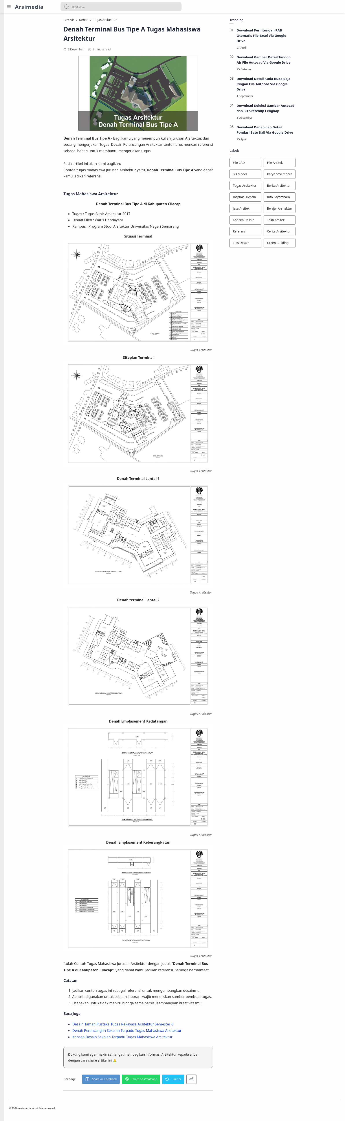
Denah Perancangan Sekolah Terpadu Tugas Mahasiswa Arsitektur (152, 1031)
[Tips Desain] (271, 244)
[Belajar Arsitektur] (305, 209)
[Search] (121, 6)
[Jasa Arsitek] (271, 209)
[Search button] (66, 6)
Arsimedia (29, 6)
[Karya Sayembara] (305, 175)
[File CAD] (271, 164)
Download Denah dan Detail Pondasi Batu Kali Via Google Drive (290, 131)
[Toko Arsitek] (305, 221)
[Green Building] (305, 244)
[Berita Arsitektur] (305, 187)
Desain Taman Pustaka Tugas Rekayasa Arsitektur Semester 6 (148, 1025)
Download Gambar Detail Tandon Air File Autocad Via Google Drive (289, 61)
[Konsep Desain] (271, 221)
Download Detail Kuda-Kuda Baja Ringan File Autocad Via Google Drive (289, 85)
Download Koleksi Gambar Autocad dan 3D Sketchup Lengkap (291, 109)
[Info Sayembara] (305, 198)
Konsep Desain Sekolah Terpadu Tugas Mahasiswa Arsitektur (148, 1038)
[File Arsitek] (305, 164)
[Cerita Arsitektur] (305, 232)
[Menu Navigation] (9, 6)
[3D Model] (271, 175)
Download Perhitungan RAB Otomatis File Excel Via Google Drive (287, 36)
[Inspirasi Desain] (271, 198)
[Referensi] (271, 232)
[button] (126, 1080)
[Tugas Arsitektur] (271, 187)
